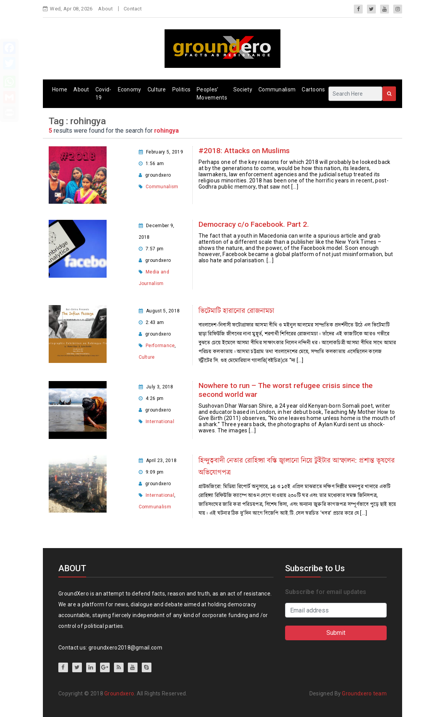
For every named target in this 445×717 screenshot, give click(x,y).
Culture (157, 89)
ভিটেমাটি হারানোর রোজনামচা (236, 310)
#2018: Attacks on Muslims (244, 150)
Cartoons (313, 89)
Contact (133, 9)
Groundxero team (364, 693)
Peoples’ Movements (212, 93)
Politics (181, 89)
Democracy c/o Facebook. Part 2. (254, 224)
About (105, 9)
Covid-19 (103, 93)
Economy (129, 89)
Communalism (277, 89)
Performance (160, 345)
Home (59, 89)
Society (242, 89)
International (160, 421)
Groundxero (119, 693)
